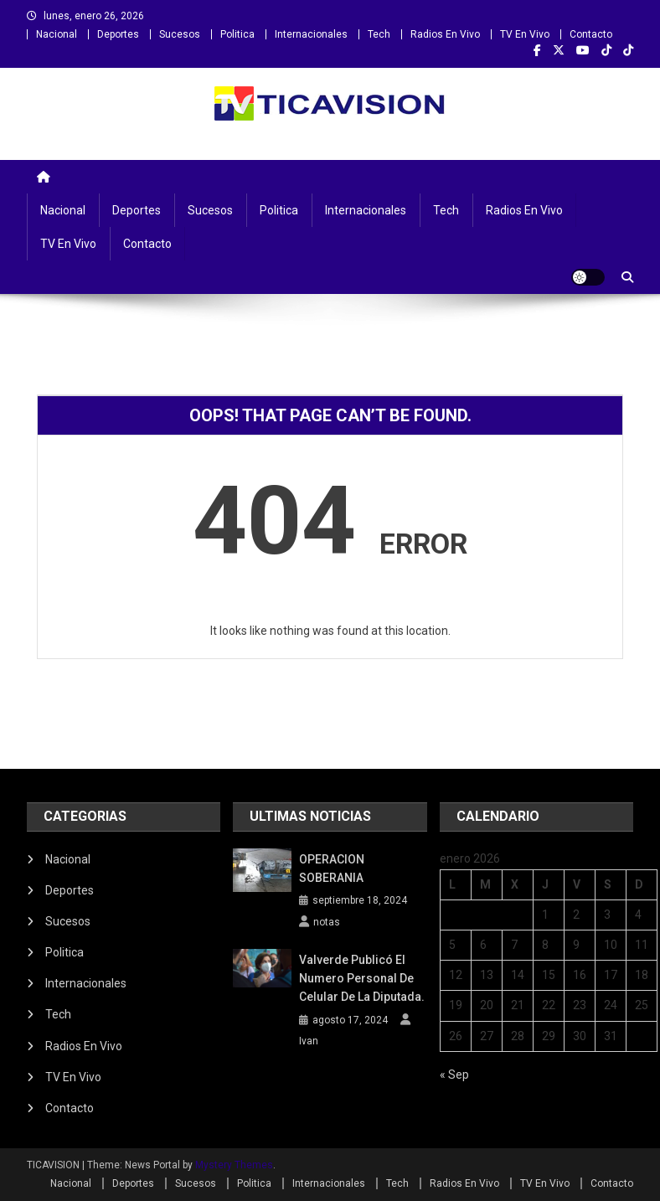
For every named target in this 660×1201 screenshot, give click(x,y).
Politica (237, 34)
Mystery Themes (234, 1165)
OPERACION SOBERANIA (331, 868)
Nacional (56, 34)
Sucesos (179, 34)
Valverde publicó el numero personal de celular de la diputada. (362, 978)
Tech (379, 34)
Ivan (308, 1041)
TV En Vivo (524, 34)
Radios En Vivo (445, 34)
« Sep (454, 1074)
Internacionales (311, 34)
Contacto (591, 34)
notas (326, 922)
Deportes (118, 34)
